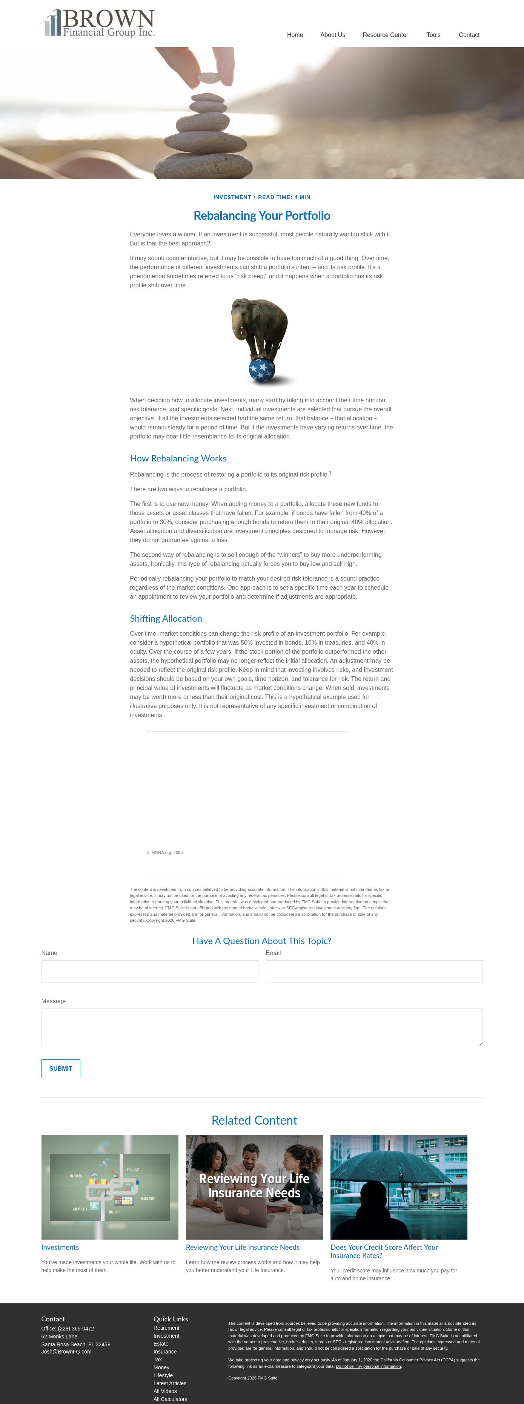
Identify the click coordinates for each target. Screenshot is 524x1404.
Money (161, 1367)
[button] (295, 34)
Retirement (166, 1328)
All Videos (165, 1391)
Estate (161, 1344)
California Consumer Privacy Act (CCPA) (417, 1360)
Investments (60, 1247)
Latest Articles (170, 1383)
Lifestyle (163, 1375)
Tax (158, 1359)
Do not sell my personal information (368, 1366)
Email (273, 953)
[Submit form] (60, 1068)
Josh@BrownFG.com (66, 1352)
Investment (166, 1336)
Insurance (165, 1352)
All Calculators (170, 1399)
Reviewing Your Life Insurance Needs (243, 1247)
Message (53, 1001)
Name (49, 953)
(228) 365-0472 (76, 1329)
